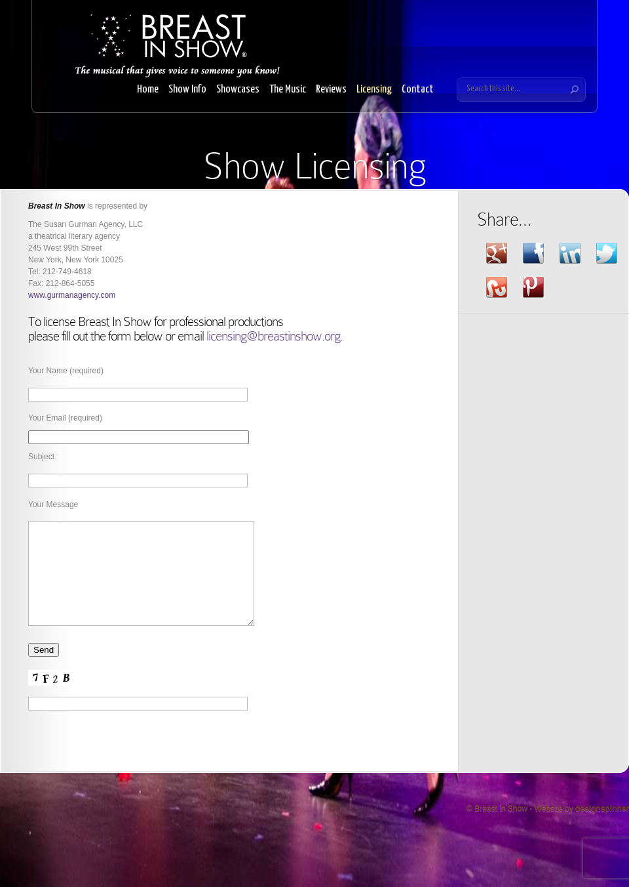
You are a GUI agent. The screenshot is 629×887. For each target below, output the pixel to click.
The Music (287, 89)
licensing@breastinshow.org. (274, 336)
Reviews (331, 89)
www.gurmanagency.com (71, 295)
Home (148, 89)
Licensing (374, 89)
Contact (418, 89)
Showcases (237, 89)
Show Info (187, 89)
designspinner (602, 828)
